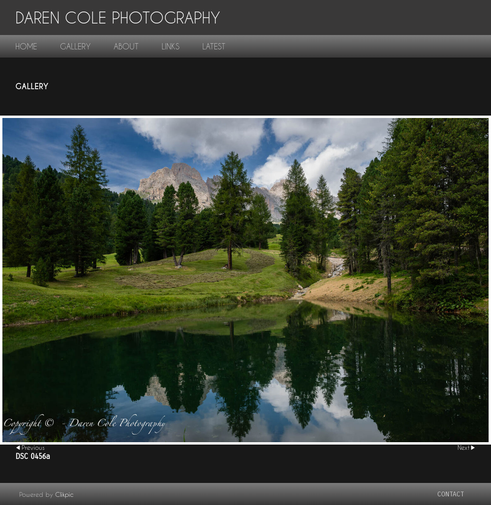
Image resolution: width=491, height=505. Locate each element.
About (126, 46)
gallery (75, 46)
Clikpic (64, 494)
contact (450, 494)
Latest (213, 46)
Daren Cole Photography (117, 17)
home (26, 46)
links (170, 46)
